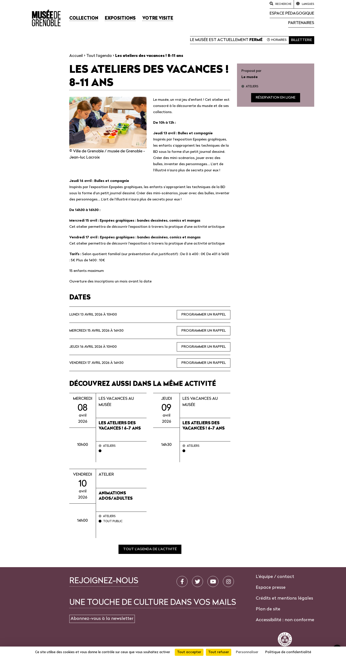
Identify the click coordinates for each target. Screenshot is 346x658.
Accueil (76, 56)
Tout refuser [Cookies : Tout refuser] (218, 652)
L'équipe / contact (275, 577)
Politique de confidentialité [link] (288, 652)
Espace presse (271, 587)
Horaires (279, 40)
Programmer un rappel (203, 314)
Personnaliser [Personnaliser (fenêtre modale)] (247, 652)
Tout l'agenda (99, 56)
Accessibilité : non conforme (285, 620)
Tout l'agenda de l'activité (150, 549)
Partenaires (301, 23)
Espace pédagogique (292, 13)
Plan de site (268, 609)
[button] (84, 18)
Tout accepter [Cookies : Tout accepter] (189, 652)
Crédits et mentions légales (284, 598)
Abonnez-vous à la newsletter (102, 619)
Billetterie (301, 40)
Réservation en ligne (275, 97)
